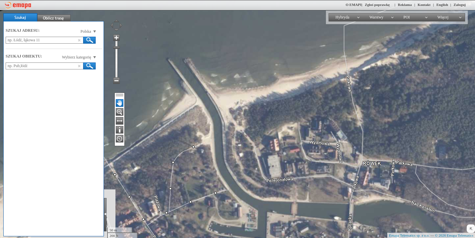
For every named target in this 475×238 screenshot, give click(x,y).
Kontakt (424, 5)
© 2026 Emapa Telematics (454, 235)
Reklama (405, 5)
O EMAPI (354, 5)
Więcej (443, 17)
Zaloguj (460, 5)
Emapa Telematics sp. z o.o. (409, 235)
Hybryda (342, 17)
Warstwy (376, 17)
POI (406, 17)
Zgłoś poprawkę (377, 5)
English (442, 5)
